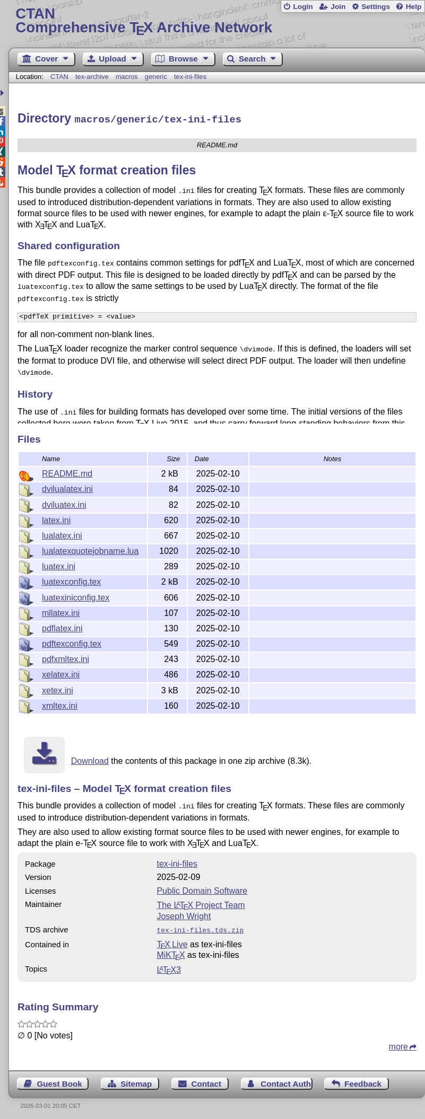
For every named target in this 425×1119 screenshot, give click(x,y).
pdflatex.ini (62, 626)
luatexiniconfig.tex (75, 596)
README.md (67, 472)
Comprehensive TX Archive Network (216, 21)
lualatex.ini (62, 534)
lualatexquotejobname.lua (90, 549)
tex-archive (92, 77)
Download (90, 759)
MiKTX (171, 951)
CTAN (59, 77)
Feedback (362, 1080)
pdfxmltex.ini (65, 657)
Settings (375, 7)
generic (156, 77)
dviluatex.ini (64, 503)
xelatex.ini (61, 672)
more (398, 1042)
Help (414, 7)
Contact (207, 1080)
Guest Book (59, 1080)
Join (338, 7)
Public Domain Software (202, 888)
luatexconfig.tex (71, 580)
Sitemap (136, 1080)
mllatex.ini (61, 611)
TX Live (172, 940)
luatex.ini (58, 564)
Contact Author (286, 1080)
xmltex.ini (59, 704)
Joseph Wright (184, 913)
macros (127, 77)
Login (303, 7)
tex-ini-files (190, 77)
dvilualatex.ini (67, 487)
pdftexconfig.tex (71, 642)
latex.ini (56, 518)
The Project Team (201, 902)
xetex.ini (57, 688)
